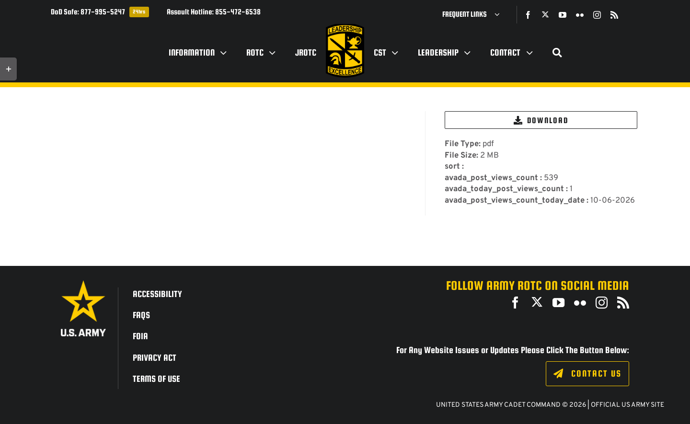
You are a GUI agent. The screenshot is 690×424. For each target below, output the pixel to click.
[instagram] (597, 15)
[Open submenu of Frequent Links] (500, 14)
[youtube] (562, 15)
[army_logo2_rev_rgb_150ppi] (83, 284)
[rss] (614, 15)
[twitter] (545, 14)
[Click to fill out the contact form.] (587, 373)
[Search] (557, 53)
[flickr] (580, 15)
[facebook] (528, 15)
